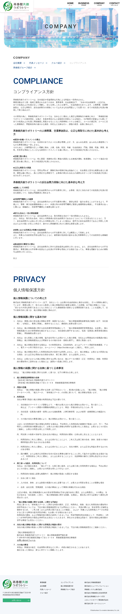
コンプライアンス (67, 582)
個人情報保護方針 (67, 586)
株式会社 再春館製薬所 (93, 582)
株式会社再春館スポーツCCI (95, 596)
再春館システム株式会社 (93, 589)
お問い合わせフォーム (26, 540)
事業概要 (43, 582)
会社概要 (17, 63)
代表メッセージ (36, 63)
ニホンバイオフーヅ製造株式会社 (96, 600)
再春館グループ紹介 (22, 67)
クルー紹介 (56, 63)
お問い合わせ (16, 600)
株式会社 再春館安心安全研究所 (96, 593)
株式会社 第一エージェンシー (95, 603)
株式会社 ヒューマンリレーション (97, 586)
